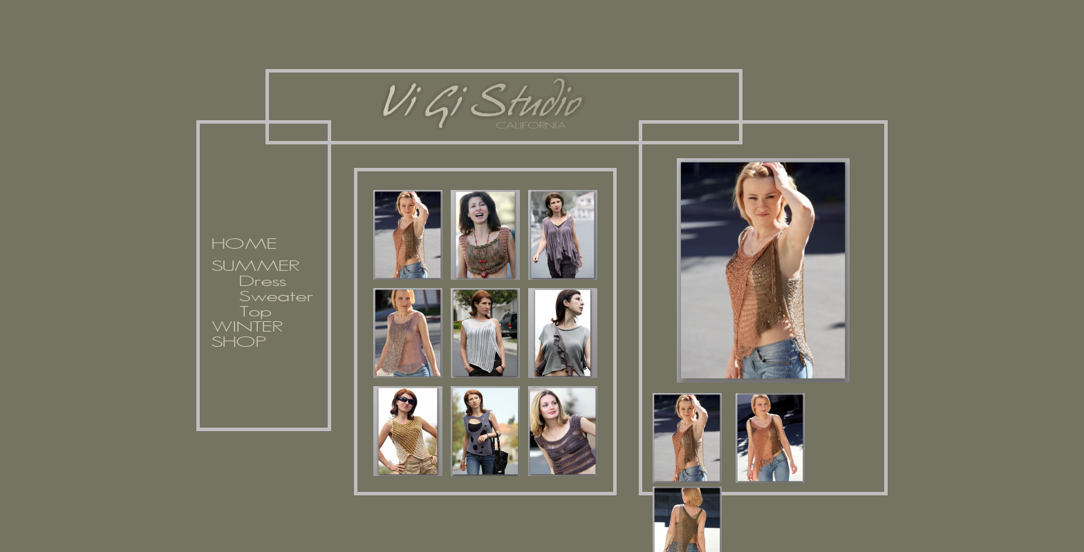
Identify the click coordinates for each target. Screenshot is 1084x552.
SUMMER (255, 266)
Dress (262, 281)
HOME (244, 244)
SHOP (239, 342)
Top (255, 312)
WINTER (247, 327)
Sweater (276, 297)
